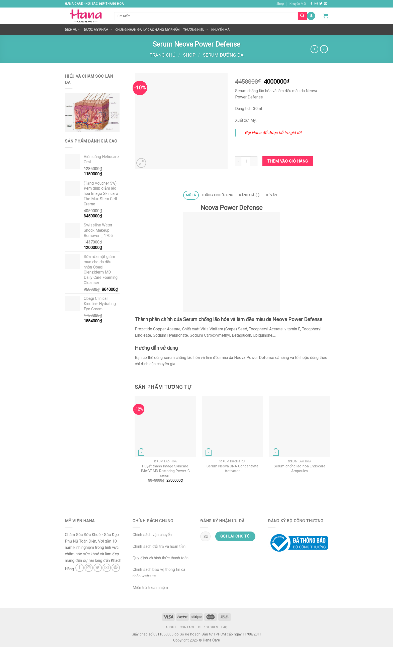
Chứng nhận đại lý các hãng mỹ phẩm (147, 30)
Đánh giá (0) (249, 195)
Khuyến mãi (221, 30)
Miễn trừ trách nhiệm (150, 587)
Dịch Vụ (72, 29)
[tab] (191, 195)
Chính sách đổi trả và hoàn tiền (159, 546)
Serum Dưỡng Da (223, 55)
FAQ (224, 627)
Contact (187, 627)
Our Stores (208, 627)
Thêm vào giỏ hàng (287, 161)
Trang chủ (162, 55)
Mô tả (191, 195)
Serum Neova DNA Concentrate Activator (232, 468)
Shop (280, 4)
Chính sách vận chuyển (152, 534)
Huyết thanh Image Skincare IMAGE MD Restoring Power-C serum (165, 471)
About (170, 627)
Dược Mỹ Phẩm (98, 29)
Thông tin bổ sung (217, 195)
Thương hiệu (195, 29)
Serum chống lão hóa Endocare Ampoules (299, 468)
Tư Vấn (271, 195)
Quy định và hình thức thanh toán (160, 558)
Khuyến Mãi (297, 4)
